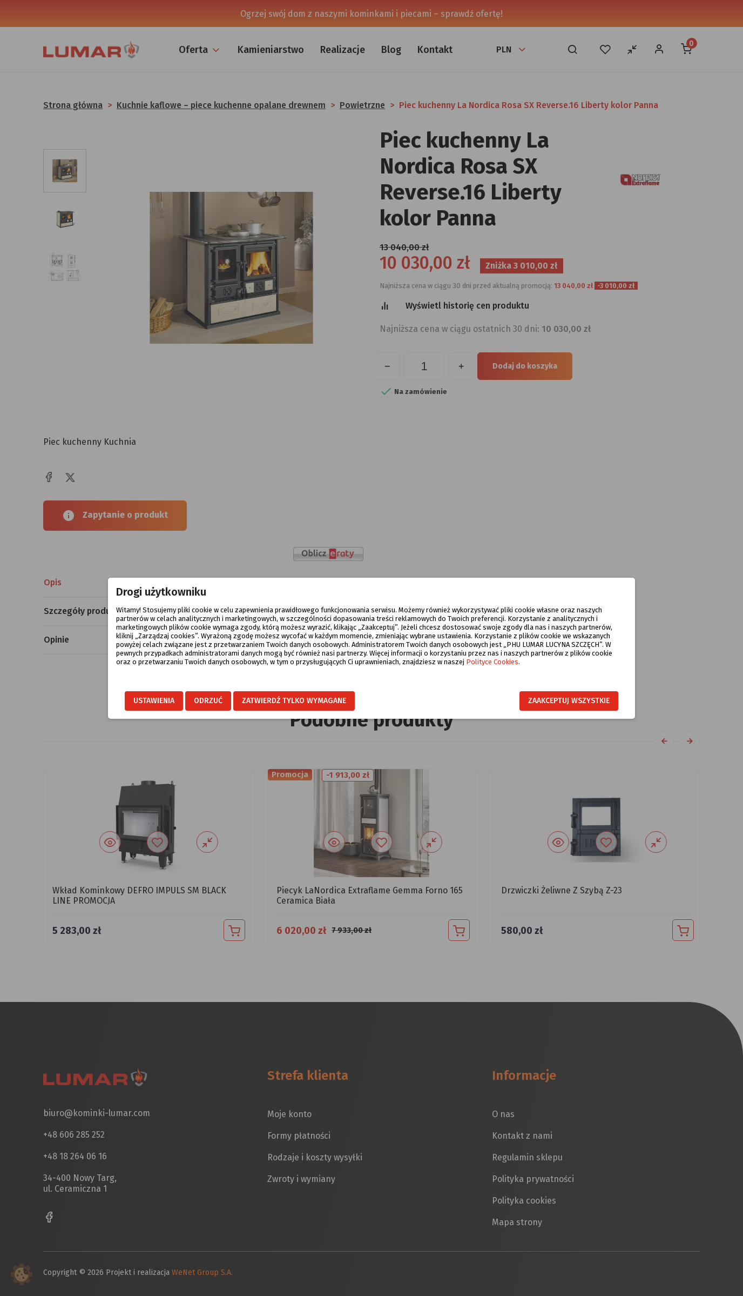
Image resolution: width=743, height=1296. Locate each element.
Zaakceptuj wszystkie (569, 700)
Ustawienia (153, 700)
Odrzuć (208, 700)
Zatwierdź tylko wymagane (294, 700)
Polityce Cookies (492, 662)
